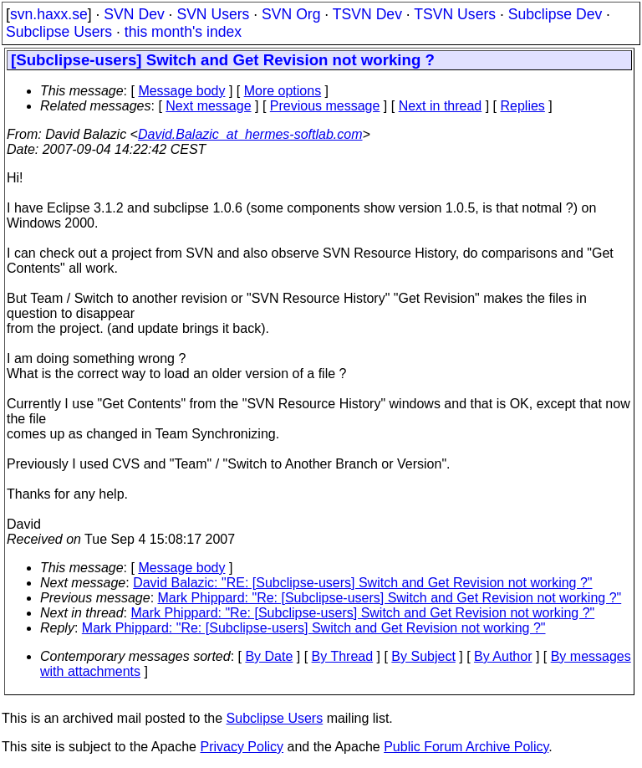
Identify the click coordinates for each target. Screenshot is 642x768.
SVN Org (291, 14)
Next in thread (440, 106)
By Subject (423, 656)
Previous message (325, 106)
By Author (503, 656)
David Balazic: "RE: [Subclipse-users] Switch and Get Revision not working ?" (362, 583)
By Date (269, 656)
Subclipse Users (59, 31)
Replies (523, 106)
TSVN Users (455, 14)
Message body (181, 91)
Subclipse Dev (555, 14)
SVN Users (212, 14)
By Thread (343, 656)
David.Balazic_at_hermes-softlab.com (250, 134)
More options (283, 91)
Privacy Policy (241, 747)
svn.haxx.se (49, 14)
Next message (208, 106)
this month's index (183, 31)
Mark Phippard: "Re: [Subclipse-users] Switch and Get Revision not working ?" (390, 598)
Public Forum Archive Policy (466, 747)
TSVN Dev (367, 14)
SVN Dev (134, 14)
